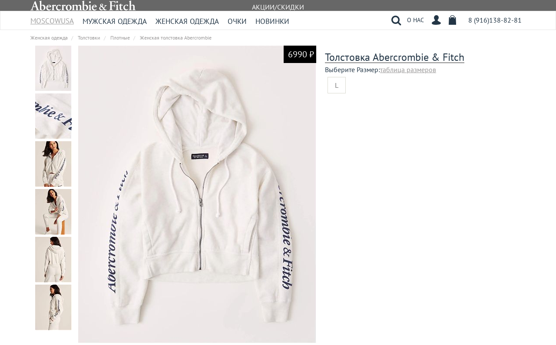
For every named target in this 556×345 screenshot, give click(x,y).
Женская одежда (187, 21)
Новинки (272, 21)
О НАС (415, 20)
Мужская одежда (115, 21)
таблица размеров (408, 69)
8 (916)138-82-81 (495, 20)
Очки (237, 21)
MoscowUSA (52, 18)
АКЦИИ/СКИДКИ (278, 7)
